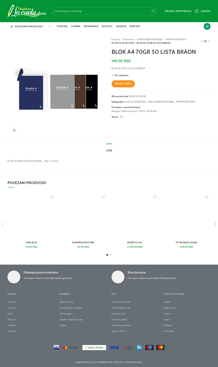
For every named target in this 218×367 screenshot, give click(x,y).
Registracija (169, 307)
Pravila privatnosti (121, 301)
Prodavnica (129, 39)
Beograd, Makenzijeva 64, (125, 111)
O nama (11, 307)
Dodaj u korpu (123, 83)
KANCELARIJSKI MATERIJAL (150, 39)
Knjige (63, 325)
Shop (10, 313)
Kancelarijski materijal (71, 307)
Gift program (66, 313)
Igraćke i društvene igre (71, 319)
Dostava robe (119, 313)
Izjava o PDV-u (119, 331)
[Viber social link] (121, 117)
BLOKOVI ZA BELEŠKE (123, 43)
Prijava (167, 301)
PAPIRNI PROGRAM (176, 39)
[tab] (109, 149)
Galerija (11, 325)
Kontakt (11, 331)
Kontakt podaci (119, 319)
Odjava (167, 313)
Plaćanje (168, 325)
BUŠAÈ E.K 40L (135, 242)
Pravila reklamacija (121, 307)
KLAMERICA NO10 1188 (83, 242)
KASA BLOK (32, 242)
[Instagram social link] (207, 26)
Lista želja (169, 331)
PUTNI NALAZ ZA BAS (186, 242)
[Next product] (209, 41)
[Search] (104, 11)
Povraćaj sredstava (121, 325)
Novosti (11, 319)
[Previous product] (202, 41)
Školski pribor (66, 301)
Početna (116, 39)
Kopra (167, 319)
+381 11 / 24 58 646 (147, 111)
